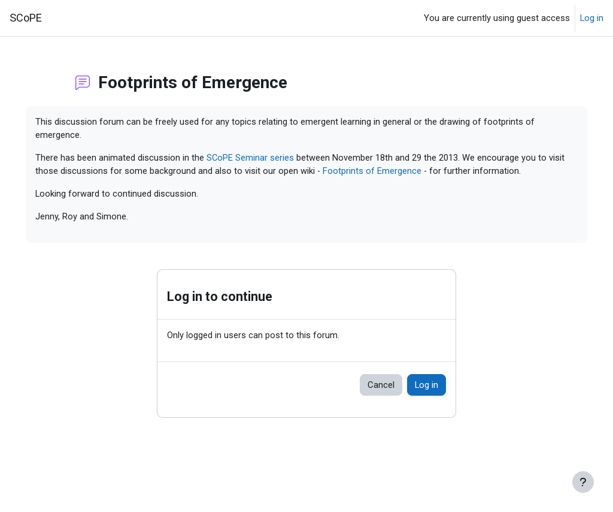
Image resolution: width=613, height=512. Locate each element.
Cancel (381, 399)
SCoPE (26, 17)
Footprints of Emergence (418, 172)
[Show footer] (583, 482)
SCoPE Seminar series (267, 158)
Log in (591, 18)
